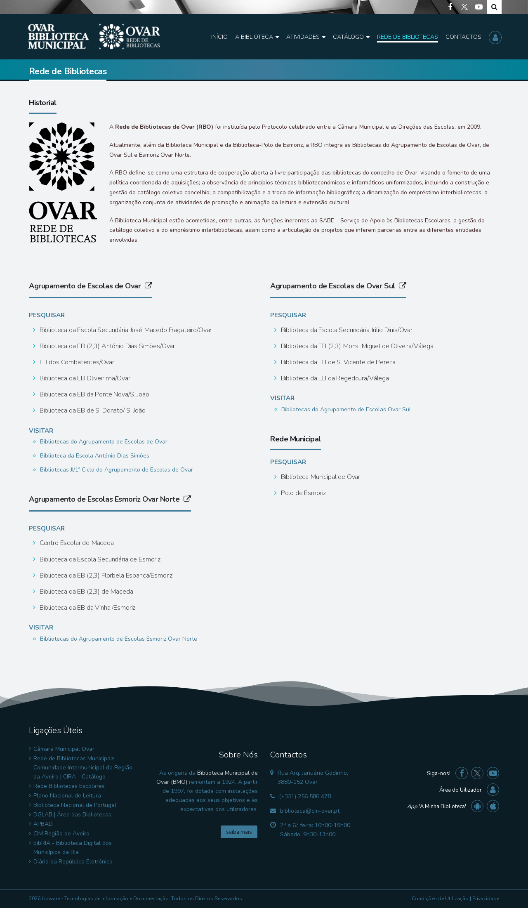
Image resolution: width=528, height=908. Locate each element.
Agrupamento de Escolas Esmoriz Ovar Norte (110, 499)
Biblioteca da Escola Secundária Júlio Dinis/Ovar (345, 330)
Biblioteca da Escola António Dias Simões (94, 456)
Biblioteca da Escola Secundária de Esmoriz (99, 559)
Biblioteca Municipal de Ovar (319, 476)
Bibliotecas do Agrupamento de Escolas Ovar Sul (346, 409)
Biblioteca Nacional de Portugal (74, 805)
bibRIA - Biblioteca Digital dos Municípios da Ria (72, 847)
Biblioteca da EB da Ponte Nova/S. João (93, 394)
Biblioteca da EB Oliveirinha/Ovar (84, 378)
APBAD (43, 824)
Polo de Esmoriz (302, 493)
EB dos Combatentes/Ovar (76, 362)
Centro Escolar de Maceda (76, 542)
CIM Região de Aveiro (61, 833)
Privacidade (485, 898)
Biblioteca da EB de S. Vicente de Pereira (337, 362)
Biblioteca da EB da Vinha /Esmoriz (86, 607)
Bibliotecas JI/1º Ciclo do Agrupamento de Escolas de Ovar (116, 470)
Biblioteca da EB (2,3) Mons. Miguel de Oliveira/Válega (356, 346)
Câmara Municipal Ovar (63, 749)
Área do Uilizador (460, 790)
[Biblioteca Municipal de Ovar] (94, 36)
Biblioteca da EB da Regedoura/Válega (334, 378)
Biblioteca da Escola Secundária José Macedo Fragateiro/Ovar (125, 330)
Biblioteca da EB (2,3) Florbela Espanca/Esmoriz (105, 575)
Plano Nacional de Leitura (67, 796)
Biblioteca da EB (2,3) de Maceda (85, 591)
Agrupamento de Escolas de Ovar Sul (338, 286)
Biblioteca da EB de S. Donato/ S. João (92, 410)
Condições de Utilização (440, 898)
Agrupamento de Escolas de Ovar (90, 286)
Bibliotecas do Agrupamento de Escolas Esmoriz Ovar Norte (118, 639)
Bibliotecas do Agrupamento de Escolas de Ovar (103, 442)
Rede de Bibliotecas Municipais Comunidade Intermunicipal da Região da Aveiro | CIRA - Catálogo (82, 768)
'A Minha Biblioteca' (436, 806)
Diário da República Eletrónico (73, 862)
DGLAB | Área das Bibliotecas (72, 814)
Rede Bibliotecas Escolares (69, 786)
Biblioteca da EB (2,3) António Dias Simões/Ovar (106, 346)
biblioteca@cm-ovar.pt (309, 811)
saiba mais (239, 832)
